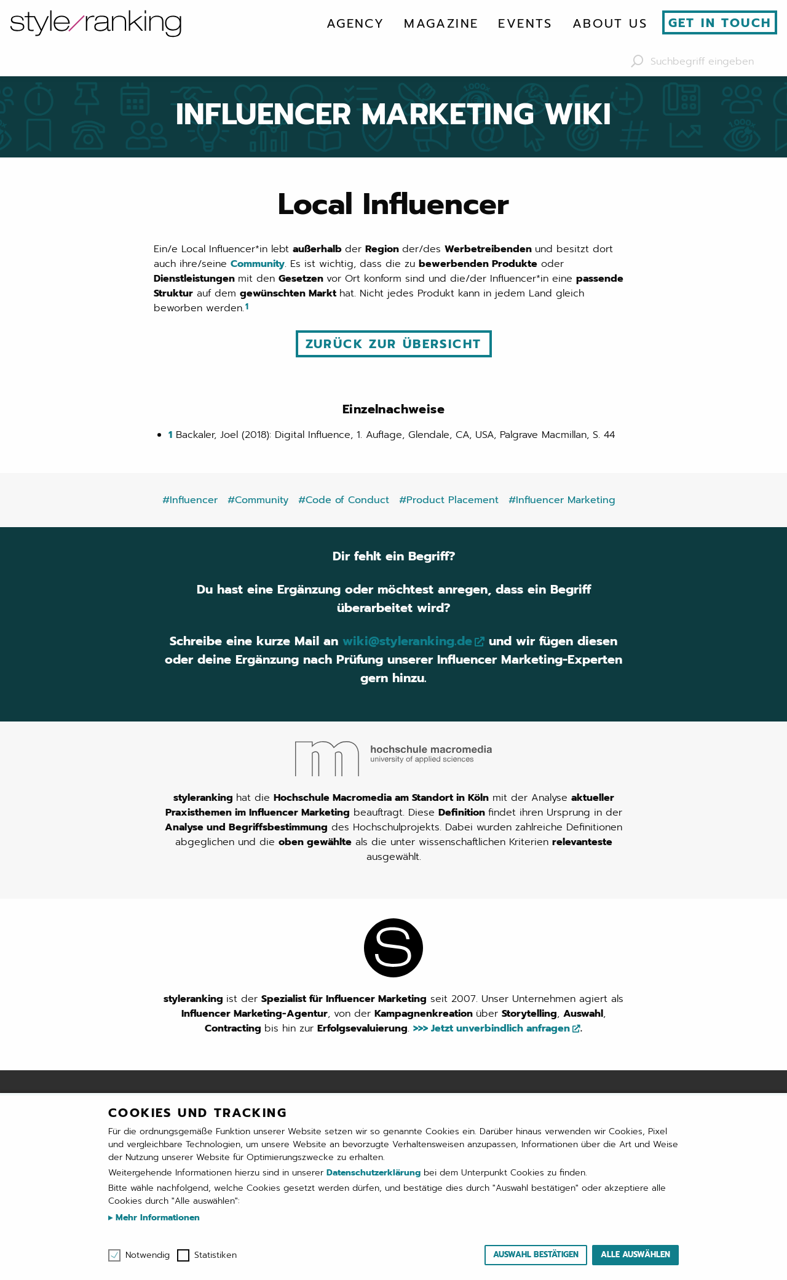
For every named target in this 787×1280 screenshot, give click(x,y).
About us (609, 23)
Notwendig (147, 1255)
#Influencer (190, 500)
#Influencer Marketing (561, 500)
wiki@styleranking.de (407, 641)
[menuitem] (355, 23)
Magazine (441, 23)
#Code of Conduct (343, 500)
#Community (257, 500)
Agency (355, 23)
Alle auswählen (635, 1254)
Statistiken (215, 1255)
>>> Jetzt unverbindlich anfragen (491, 1028)
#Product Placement (449, 500)
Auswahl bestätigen (536, 1254)
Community (258, 263)
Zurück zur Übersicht (394, 344)
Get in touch (720, 23)
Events (525, 23)
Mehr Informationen (156, 1217)
